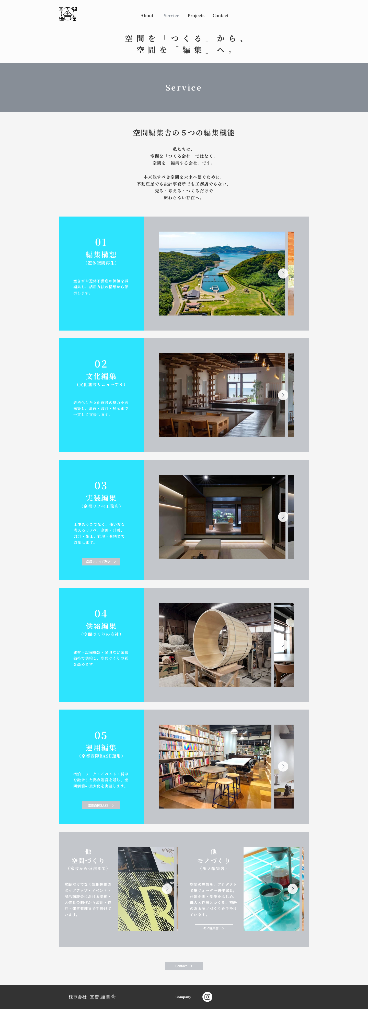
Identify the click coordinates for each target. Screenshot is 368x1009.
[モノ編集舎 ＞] (214, 928)
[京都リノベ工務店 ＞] (101, 561)
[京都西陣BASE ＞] (101, 805)
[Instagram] (207, 997)
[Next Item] (283, 273)
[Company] (184, 997)
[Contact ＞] (184, 966)
